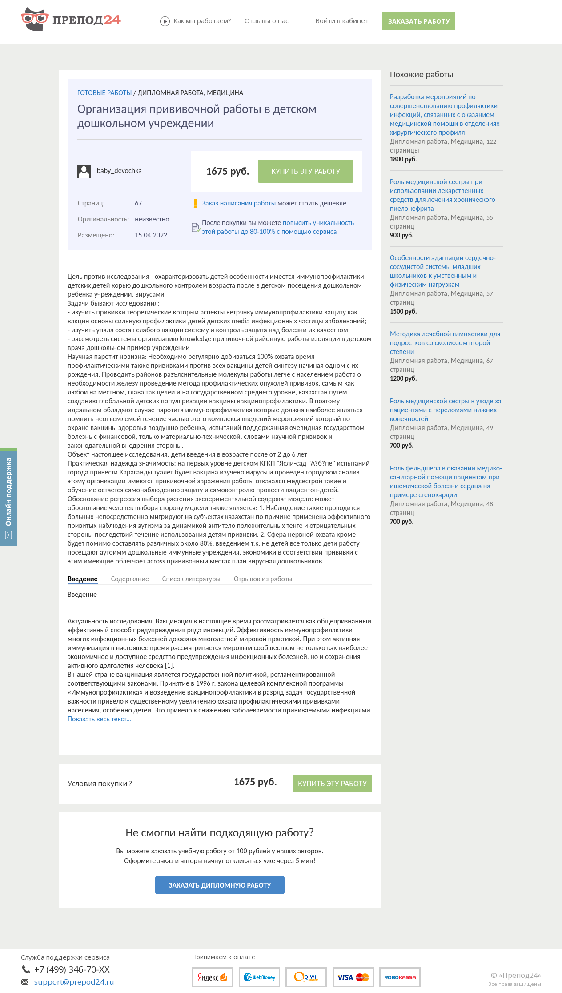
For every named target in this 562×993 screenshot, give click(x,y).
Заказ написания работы (239, 203)
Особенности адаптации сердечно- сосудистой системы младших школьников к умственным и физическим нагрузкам (443, 271)
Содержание (130, 579)
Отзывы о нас (267, 20)
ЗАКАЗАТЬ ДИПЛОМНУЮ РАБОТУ (220, 885)
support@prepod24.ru (74, 982)
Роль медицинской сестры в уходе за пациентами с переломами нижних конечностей (446, 410)
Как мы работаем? (202, 20)
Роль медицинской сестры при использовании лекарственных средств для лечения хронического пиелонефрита (442, 195)
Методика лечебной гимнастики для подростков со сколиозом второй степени (445, 343)
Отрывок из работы (263, 579)
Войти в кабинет (342, 20)
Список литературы (191, 579)
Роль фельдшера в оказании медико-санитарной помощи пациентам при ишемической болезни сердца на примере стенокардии (446, 481)
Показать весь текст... (100, 719)
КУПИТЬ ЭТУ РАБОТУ (305, 171)
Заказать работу (419, 21)
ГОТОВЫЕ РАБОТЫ (104, 92)
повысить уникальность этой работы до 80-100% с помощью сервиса (278, 227)
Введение (83, 579)
